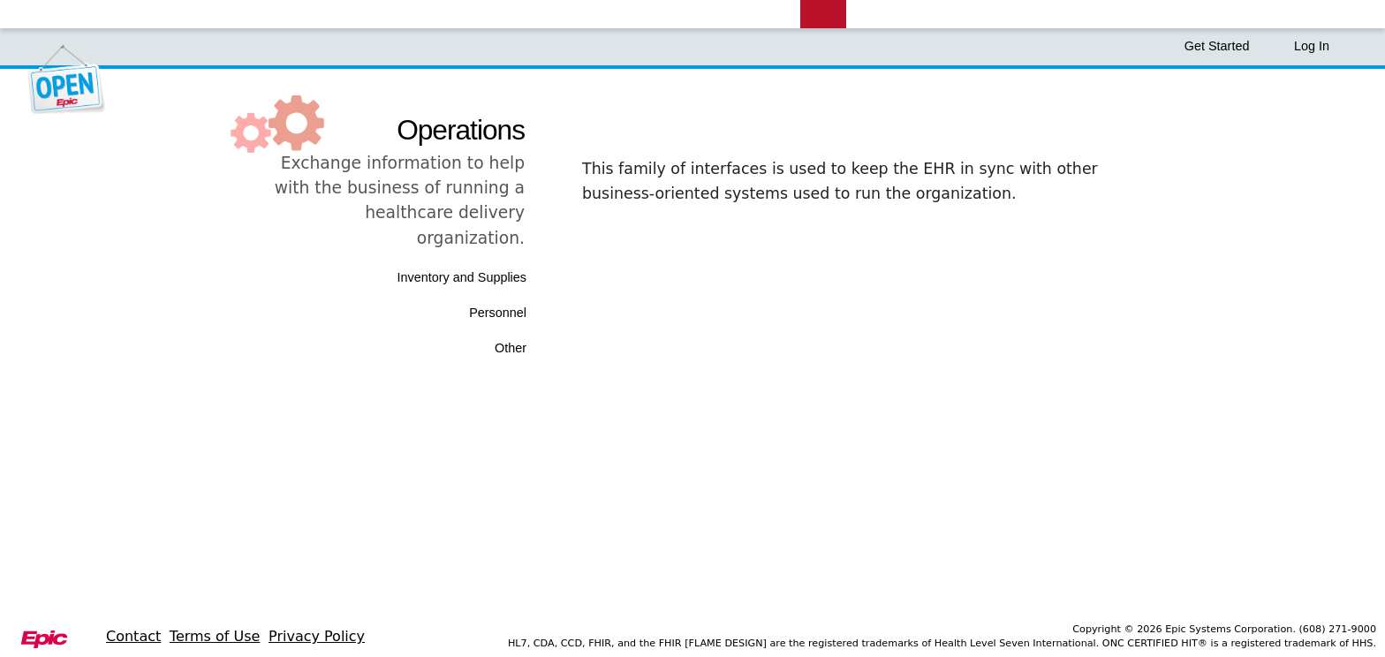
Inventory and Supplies (461, 277)
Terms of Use (215, 636)
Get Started (1226, 46)
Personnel (497, 313)
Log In (1311, 46)
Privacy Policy (317, 636)
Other (510, 348)
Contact (133, 636)
